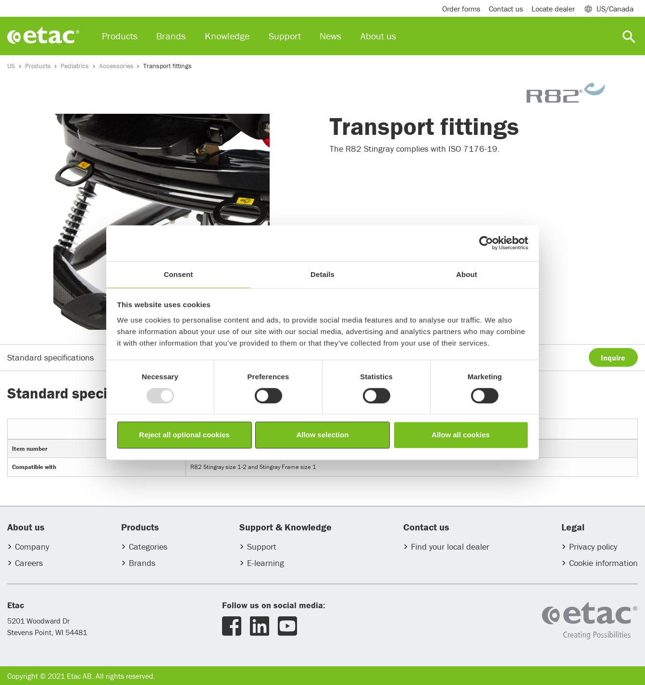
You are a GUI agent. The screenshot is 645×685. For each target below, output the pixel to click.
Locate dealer (553, 8)
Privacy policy (593, 546)
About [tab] (466, 274)
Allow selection (322, 435)
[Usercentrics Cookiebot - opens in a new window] (486, 243)
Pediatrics (75, 65)
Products (38, 65)
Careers (29, 562)
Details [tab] (322, 274)
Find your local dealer (450, 546)
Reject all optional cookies (184, 435)
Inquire (613, 357)
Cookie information (603, 562)
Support (261, 546)
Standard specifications (50, 357)
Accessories (116, 65)
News (330, 36)
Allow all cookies (461, 435)
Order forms (461, 8)
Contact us (506, 8)
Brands (142, 562)
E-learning (265, 562)
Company (32, 546)
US (11, 65)
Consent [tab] (178, 274)
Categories (148, 546)
